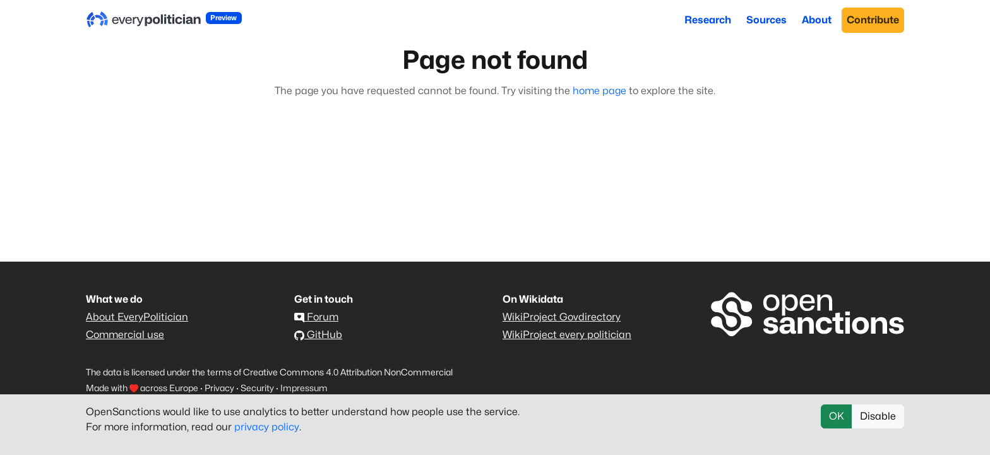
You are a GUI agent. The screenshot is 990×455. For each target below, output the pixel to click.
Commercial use (125, 335)
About (817, 20)
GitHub (318, 335)
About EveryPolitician (137, 317)
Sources (766, 20)
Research (707, 20)
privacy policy (266, 427)
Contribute (873, 20)
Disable (878, 416)
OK (836, 416)
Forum (316, 317)
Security (257, 387)
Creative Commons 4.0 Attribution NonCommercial (348, 372)
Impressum (304, 387)
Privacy (219, 387)
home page (599, 91)
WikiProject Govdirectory (562, 317)
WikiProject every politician (567, 335)
